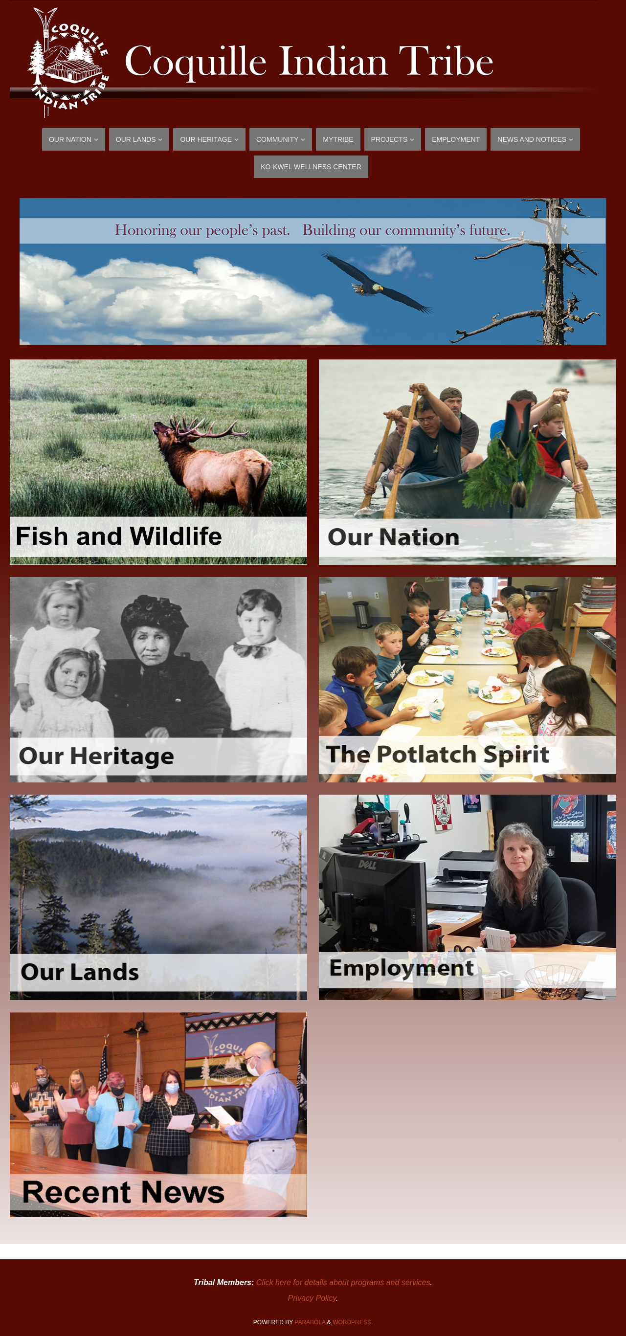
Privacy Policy (312, 1298)
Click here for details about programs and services (343, 1282)
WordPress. (353, 1322)
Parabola (309, 1322)
